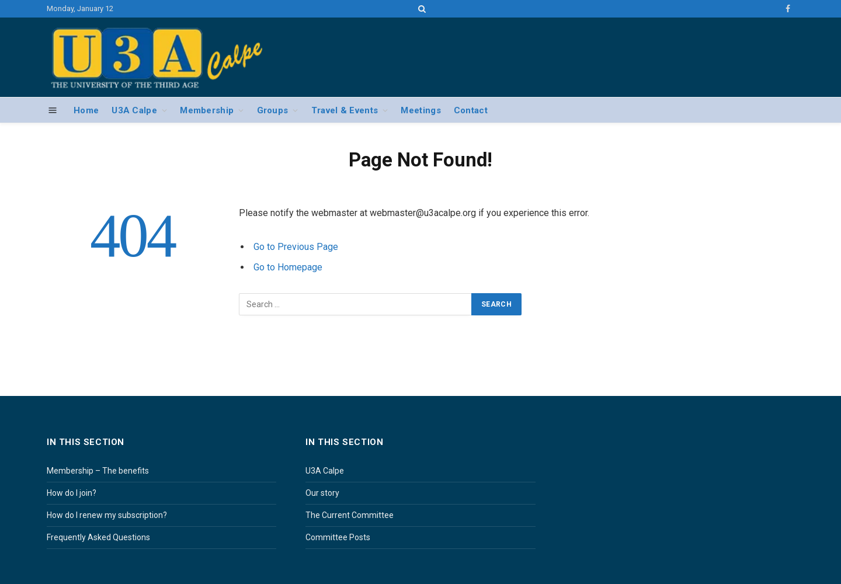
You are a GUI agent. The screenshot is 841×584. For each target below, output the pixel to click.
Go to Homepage (287, 267)
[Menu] (53, 110)
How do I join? (71, 493)
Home (86, 110)
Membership (207, 110)
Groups (273, 110)
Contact (471, 110)
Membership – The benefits (98, 470)
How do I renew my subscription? (107, 515)
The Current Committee (349, 515)
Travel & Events (344, 110)
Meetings (420, 110)
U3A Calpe (134, 110)
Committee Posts (337, 537)
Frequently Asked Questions (98, 537)
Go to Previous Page (295, 246)
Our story (322, 493)
